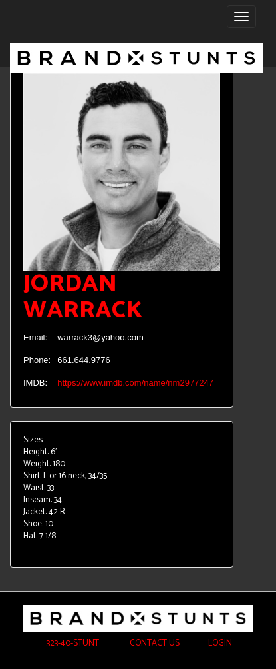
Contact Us (154, 643)
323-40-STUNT (72, 643)
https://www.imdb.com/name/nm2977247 (135, 383)
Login (220, 643)
